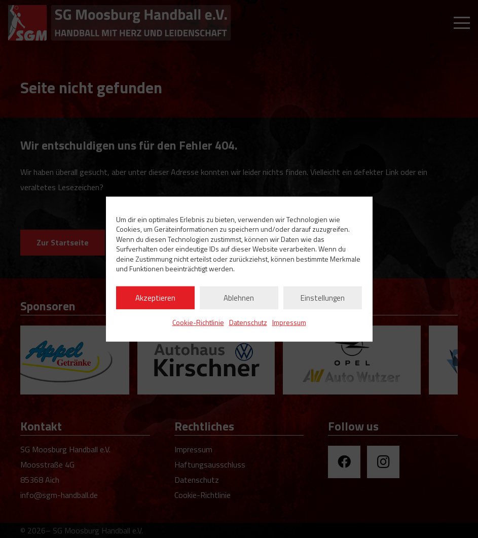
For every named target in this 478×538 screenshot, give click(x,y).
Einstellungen (323, 297)
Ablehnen (239, 297)
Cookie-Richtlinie (198, 322)
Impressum (289, 322)
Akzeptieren (155, 297)
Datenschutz (248, 322)
